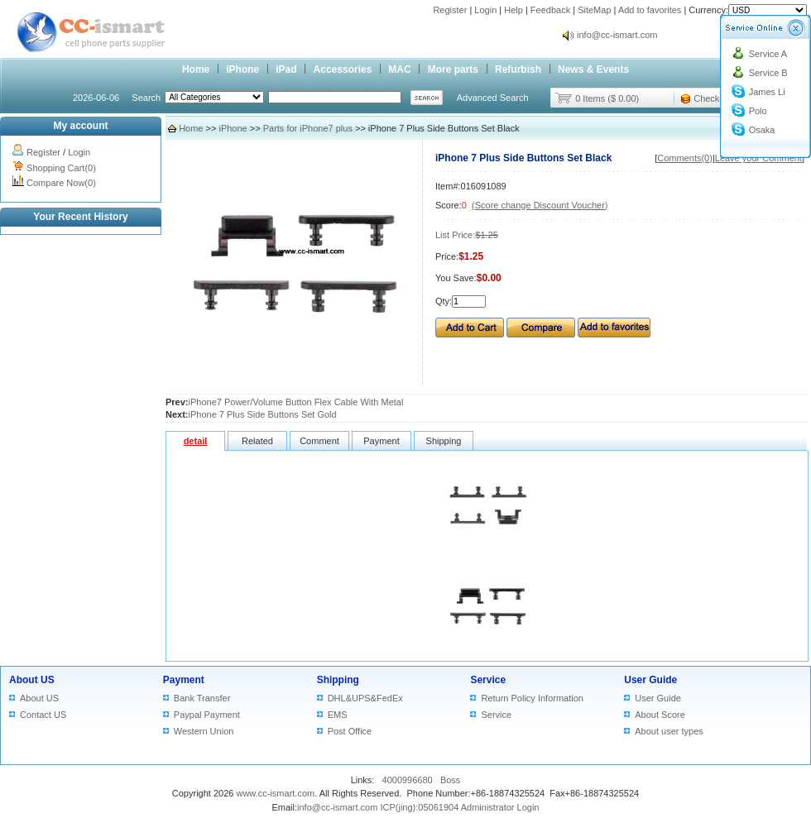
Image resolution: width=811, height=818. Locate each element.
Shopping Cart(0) (61, 168)
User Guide (650, 680)
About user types (669, 731)
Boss (450, 780)
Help (513, 10)
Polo (758, 111)
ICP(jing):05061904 (419, 807)
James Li (767, 92)
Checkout (712, 98)
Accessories (343, 69)
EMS (338, 715)
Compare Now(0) (61, 183)
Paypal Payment (207, 715)
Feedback (550, 10)
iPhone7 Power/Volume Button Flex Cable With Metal (296, 402)
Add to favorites (649, 10)
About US (32, 680)
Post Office (350, 731)
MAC (399, 69)
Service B (768, 73)
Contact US (43, 715)
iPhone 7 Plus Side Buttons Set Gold (263, 414)
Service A (768, 54)
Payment (183, 680)
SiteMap (594, 10)
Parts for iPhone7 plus (308, 128)
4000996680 (407, 780)
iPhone (242, 69)
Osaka (762, 130)
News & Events (593, 69)
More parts (453, 69)
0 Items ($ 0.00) (607, 98)
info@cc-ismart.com (617, 35)
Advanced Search (493, 98)
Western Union (204, 731)
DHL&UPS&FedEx (365, 698)
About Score (660, 715)
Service (488, 680)
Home (195, 69)
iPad (286, 69)
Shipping (338, 680)
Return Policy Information (532, 698)
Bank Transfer (202, 698)
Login (485, 10)
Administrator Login (500, 807)
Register (450, 10)
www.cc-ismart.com (275, 793)
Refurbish (518, 69)
